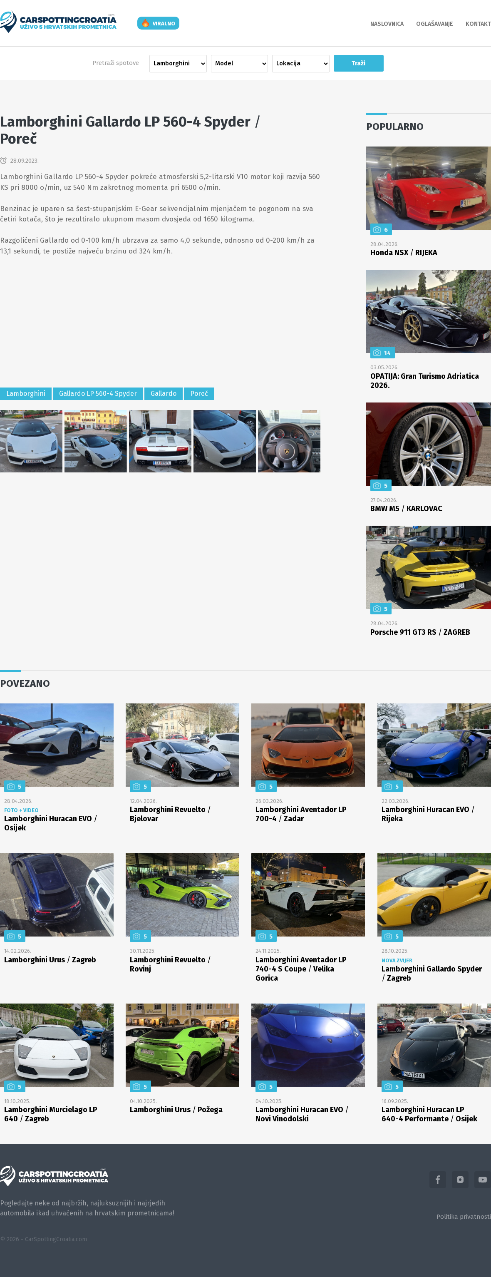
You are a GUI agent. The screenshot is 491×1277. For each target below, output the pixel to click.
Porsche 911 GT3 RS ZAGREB (420, 632)
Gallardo (163, 394)
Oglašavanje (434, 23)
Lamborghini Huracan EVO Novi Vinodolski (302, 1114)
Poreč (199, 394)
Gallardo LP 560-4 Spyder (98, 394)
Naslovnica (387, 23)
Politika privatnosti (463, 1216)
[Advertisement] (160, 323)
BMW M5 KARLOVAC (406, 508)
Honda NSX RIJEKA (403, 252)
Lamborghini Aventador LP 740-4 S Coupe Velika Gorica (301, 969)
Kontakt (478, 23)
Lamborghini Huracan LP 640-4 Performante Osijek (429, 1114)
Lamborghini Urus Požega (176, 1109)
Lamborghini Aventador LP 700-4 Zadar (301, 814)
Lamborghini (25, 394)
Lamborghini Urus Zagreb (50, 959)
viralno (164, 23)
